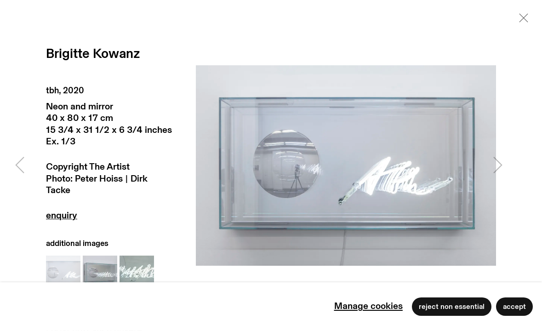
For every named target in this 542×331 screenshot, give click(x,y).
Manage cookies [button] (368, 306)
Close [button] (521, 21)
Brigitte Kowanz (93, 54)
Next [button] (498, 165)
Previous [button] (20, 165)
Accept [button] (514, 306)
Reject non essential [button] (452, 306)
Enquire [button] (109, 217)
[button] (63, 273)
